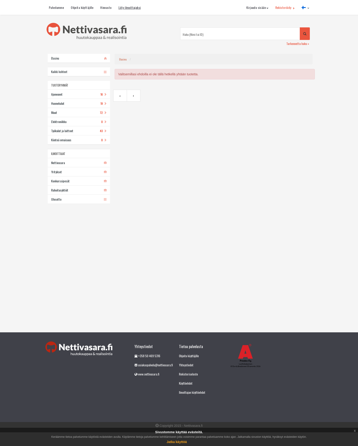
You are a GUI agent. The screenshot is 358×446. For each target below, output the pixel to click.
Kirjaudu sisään (257, 7)
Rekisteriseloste (188, 374)
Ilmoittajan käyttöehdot (192, 392)
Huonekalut (79, 103)
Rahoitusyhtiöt (79, 190)
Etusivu (123, 59)
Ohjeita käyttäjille (82, 7)
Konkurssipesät (79, 180)
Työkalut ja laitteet (79, 130)
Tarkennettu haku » (297, 43)
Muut (79, 112)
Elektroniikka (79, 121)
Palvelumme (56, 7)
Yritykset (79, 171)
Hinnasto (105, 7)
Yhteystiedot (186, 365)
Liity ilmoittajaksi (129, 7)
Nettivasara (79, 162)
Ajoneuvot (79, 94)
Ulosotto (79, 199)
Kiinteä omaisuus (79, 139)
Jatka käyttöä (177, 442)
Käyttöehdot (185, 383)
